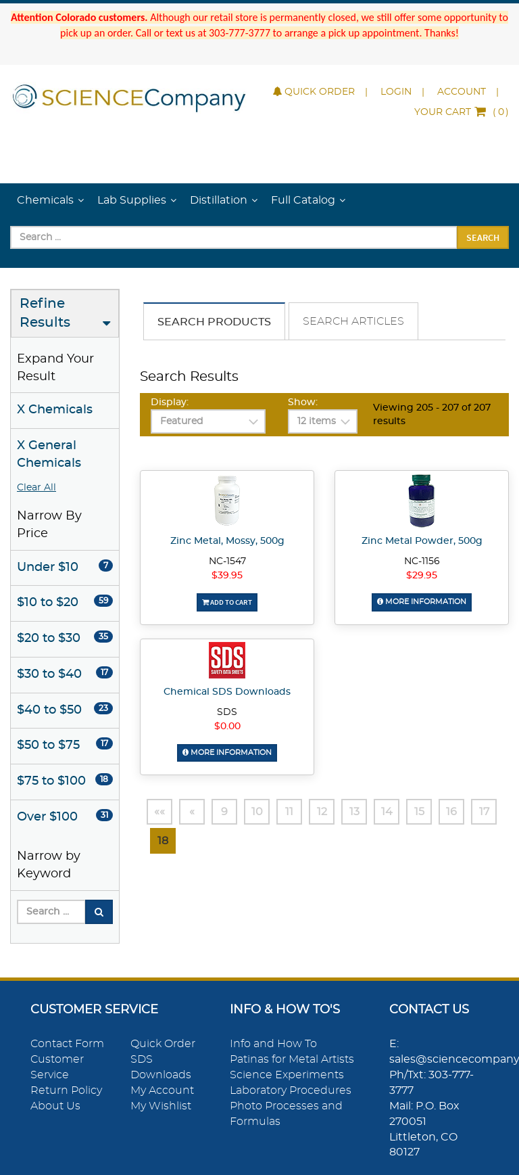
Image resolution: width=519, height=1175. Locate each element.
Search (482, 237)
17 (484, 811)
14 (387, 811)
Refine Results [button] (45, 313)
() (461, 112)
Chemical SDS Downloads (227, 692)
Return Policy (66, 1090)
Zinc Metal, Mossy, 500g (227, 541)
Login (396, 92)
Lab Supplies (131, 200)
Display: (170, 402)
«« (159, 811)
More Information (421, 601)
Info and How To (273, 1043)
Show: (303, 402)
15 (419, 811)
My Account (162, 1090)
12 (322, 811)
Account (461, 92)
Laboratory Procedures (290, 1090)
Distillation (218, 200)
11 (289, 811)
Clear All (36, 487)
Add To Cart (227, 602)
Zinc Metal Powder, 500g (422, 541)
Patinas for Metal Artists (292, 1059)
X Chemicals (55, 410)
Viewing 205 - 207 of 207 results (432, 414)
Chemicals (45, 200)
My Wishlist (160, 1106)
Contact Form (67, 1043)
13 (354, 811)
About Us (55, 1106)
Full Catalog (303, 200)
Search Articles (353, 321)
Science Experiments (287, 1074)
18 (162, 840)
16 (451, 811)
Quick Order (314, 92)
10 (257, 811)
